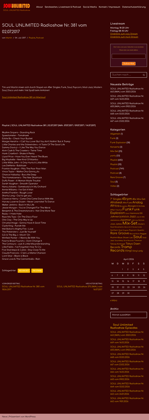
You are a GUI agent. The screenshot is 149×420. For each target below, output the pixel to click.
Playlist (32, 38)
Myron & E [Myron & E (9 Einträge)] (128, 227)
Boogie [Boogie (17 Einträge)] (132, 206)
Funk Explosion (118, 142)
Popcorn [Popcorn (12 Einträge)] (133, 230)
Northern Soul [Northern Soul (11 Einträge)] (116, 230)
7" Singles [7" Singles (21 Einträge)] (115, 199)
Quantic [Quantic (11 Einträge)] (140, 230)
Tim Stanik (37, 271)
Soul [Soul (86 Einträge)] (137, 237)
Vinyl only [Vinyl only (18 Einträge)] (137, 251)
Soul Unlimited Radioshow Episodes (123, 326)
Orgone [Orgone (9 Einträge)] (126, 230)
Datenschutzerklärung (134, 7)
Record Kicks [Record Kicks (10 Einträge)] (135, 234)
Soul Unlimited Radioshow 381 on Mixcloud (24, 97)
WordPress (30, 417)
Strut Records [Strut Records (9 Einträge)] (129, 240)
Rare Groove (116, 177)
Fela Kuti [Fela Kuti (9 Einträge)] (119, 210)
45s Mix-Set (24, 271)
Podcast (40, 38)
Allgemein (115, 134)
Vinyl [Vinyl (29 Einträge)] (128, 250)
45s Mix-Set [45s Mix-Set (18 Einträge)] (138, 199)
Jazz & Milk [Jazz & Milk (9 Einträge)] (140, 217)
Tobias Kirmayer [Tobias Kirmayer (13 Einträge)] (117, 244)
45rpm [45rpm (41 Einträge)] (127, 198)
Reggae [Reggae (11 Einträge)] (143, 234)
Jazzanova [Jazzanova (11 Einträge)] (114, 220)
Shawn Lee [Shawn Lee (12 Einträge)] (128, 238)
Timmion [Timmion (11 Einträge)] (138, 240)
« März (113, 300)
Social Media (90, 7)
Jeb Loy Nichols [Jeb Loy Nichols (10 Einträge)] (138, 220)
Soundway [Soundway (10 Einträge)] (119, 240)
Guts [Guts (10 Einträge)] (127, 213)
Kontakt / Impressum (109, 7)
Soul (112, 182)
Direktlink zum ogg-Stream (124, 34)
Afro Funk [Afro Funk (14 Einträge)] (127, 203)
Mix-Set (114, 151)
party (113, 156)
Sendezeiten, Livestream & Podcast (63, 7)
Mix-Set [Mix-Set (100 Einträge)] (129, 223)
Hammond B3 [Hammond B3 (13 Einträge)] (136, 213)
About (39, 7)
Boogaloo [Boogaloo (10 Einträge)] (124, 206)
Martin (9, 38)
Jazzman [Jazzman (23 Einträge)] (125, 220)
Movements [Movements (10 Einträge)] (119, 227)
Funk (112, 138)
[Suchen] (125, 75)
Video (113, 186)
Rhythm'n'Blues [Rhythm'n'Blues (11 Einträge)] (116, 238)
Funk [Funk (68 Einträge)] (127, 209)
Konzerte (114, 147)
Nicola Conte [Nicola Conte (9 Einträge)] (137, 227)
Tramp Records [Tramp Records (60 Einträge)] (121, 248)
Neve (4, 417)
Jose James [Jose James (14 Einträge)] (116, 224)
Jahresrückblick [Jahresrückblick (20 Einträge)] (119, 216)
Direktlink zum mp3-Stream (124, 37)
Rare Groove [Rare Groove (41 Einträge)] (119, 233)
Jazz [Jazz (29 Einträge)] (132, 216)
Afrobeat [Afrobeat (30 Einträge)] (116, 202)
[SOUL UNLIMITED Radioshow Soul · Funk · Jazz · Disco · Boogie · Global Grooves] (16, 7)
